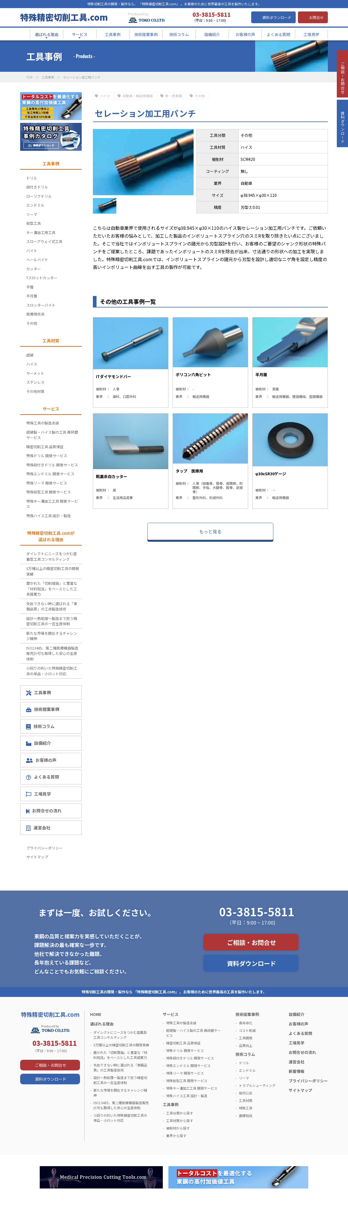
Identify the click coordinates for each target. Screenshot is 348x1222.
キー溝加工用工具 (40, 232)
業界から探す (176, 1135)
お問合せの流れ (44, 810)
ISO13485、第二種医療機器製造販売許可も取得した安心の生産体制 (52, 653)
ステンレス (35, 382)
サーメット (35, 373)
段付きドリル (37, 187)
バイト (31, 250)
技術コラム (40, 726)
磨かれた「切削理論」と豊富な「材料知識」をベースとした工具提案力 (51, 589)
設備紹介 (38, 743)
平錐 (30, 287)
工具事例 (48, 77)
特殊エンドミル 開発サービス (50, 473)
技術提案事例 (42, 709)
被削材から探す (178, 1128)
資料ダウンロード (276, 17)
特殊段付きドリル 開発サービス (52, 464)
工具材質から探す (179, 1120)
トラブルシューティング (257, 1085)
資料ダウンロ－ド (342, 142)
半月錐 (31, 296)
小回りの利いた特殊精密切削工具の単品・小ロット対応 (51, 670)
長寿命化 (245, 1022)
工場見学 (38, 794)
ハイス (105, 95)
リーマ (31, 214)
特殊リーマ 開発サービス (46, 483)
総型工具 (33, 223)
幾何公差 (245, 1092)
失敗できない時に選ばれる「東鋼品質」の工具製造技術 (51, 606)
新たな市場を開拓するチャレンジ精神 (51, 636)
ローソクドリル (39, 196)
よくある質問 (42, 777)
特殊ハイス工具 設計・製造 (48, 515)
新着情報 (296, 1071)
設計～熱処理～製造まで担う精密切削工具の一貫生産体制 (51, 621)
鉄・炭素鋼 (173, 95)
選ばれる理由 (102, 1024)
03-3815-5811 (257, 911)
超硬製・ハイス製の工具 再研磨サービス (52, 434)
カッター (33, 268)
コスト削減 (247, 1030)
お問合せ (316, 17)
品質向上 (245, 1045)
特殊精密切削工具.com (64, 17)
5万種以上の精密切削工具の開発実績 (52, 571)
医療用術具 (35, 314)
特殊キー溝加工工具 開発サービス (52, 503)
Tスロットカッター (41, 277)
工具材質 (245, 1100)
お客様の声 (41, 760)
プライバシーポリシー (44, 848)
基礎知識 (245, 1115)
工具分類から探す (179, 1113)
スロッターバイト (40, 305)
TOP (29, 77)
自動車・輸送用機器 (138, 95)
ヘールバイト (37, 259)
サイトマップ (37, 857)
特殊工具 (245, 1108)
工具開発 (245, 1037)
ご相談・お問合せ (251, 942)
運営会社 (38, 828)
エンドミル (35, 205)
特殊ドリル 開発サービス (46, 455)
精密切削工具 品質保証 (45, 446)
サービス (170, 1014)
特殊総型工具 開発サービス (48, 492)
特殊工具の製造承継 (42, 423)
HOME (95, 1014)
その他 (200, 95)
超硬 (30, 355)
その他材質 (35, 391)
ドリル (31, 178)
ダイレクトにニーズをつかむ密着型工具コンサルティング (51, 556)
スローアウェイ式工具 (44, 241)
